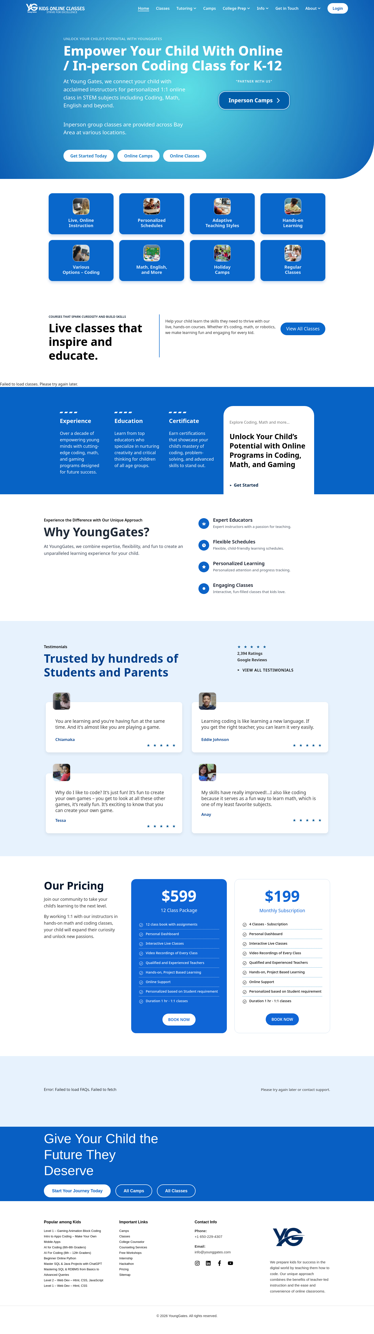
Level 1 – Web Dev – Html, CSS (65, 1285)
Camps (209, 8)
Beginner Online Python (60, 1258)
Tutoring (186, 8)
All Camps (134, 1190)
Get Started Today (88, 156)
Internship (126, 1258)
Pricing (124, 1269)
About (313, 8)
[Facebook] (219, 1263)
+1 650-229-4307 (208, 1237)
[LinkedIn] (208, 1263)
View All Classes (303, 328)
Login (337, 8)
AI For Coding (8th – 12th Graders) (67, 1253)
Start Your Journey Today (77, 1190)
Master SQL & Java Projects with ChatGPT (73, 1264)
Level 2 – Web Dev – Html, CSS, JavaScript (73, 1280)
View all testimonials (265, 670)
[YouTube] (230, 1263)
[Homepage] (55, 8)
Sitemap (124, 1275)
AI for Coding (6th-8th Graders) (65, 1247)
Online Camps (138, 156)
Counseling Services (133, 1247)
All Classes (176, 1190)
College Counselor (131, 1242)
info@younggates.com (213, 1252)
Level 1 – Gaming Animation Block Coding (72, 1231)
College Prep (236, 8)
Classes (163, 8)
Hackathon (126, 1264)
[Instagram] (197, 1263)
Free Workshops (130, 1253)
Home (143, 8)
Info (263, 8)
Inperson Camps (254, 100)
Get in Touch (287, 8)
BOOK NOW (179, 1019)
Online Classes (184, 156)
